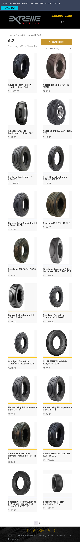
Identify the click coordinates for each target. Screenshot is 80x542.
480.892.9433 (62, 16)
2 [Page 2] (39, 522)
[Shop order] (57, 48)
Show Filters (56, 42)
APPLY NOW (10, 8)
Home (11, 35)
